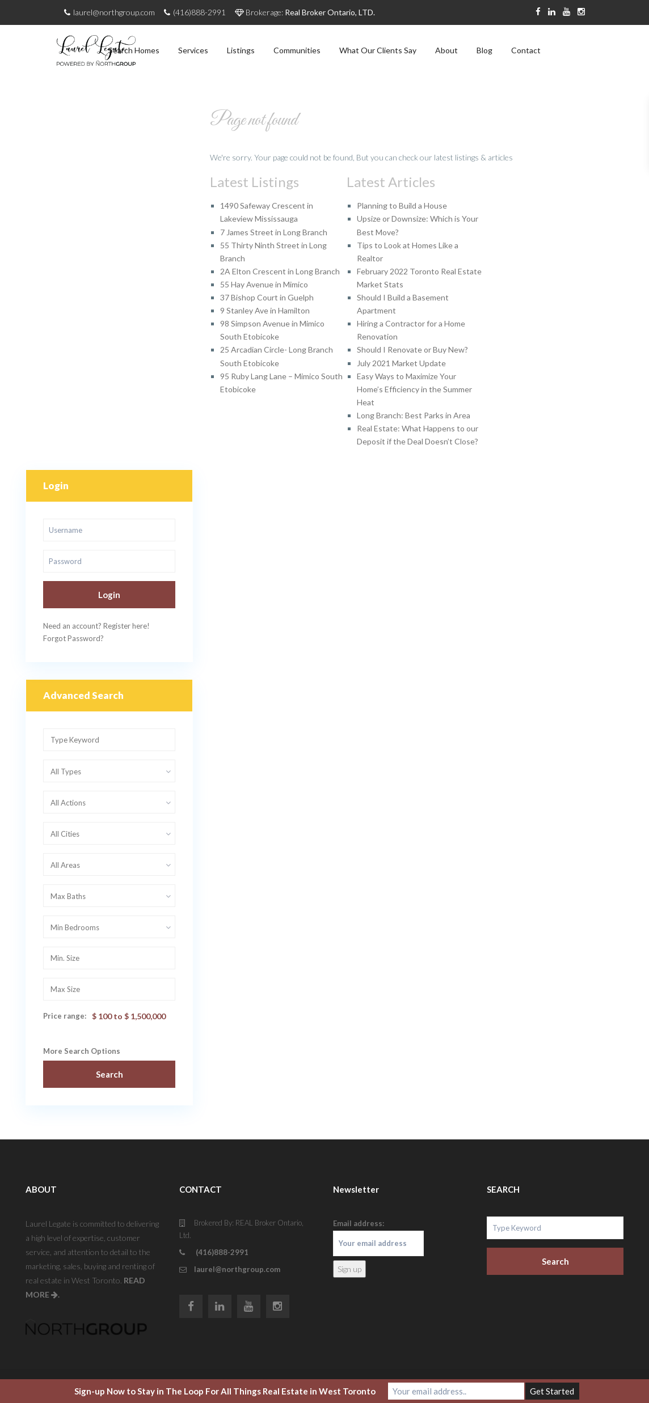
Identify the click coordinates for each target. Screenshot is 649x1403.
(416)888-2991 (221, 1252)
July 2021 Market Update (401, 363)
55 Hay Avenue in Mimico (264, 284)
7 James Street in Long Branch (273, 232)
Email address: (378, 1237)
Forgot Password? (73, 638)
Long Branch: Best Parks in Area (413, 415)
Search (109, 1074)
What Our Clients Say (377, 50)
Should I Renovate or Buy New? (412, 349)
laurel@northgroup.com (237, 1269)
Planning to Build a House (402, 205)
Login (109, 595)
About (446, 50)
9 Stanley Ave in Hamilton (265, 310)
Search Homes (133, 50)
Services (193, 50)
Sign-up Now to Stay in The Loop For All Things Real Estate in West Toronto (225, 1391)
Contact (526, 50)
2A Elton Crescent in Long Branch (280, 271)
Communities (297, 50)
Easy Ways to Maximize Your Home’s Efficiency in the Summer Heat (414, 389)
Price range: (64, 1015)
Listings (241, 50)
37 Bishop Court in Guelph (267, 297)
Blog (484, 50)
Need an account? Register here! (96, 625)
